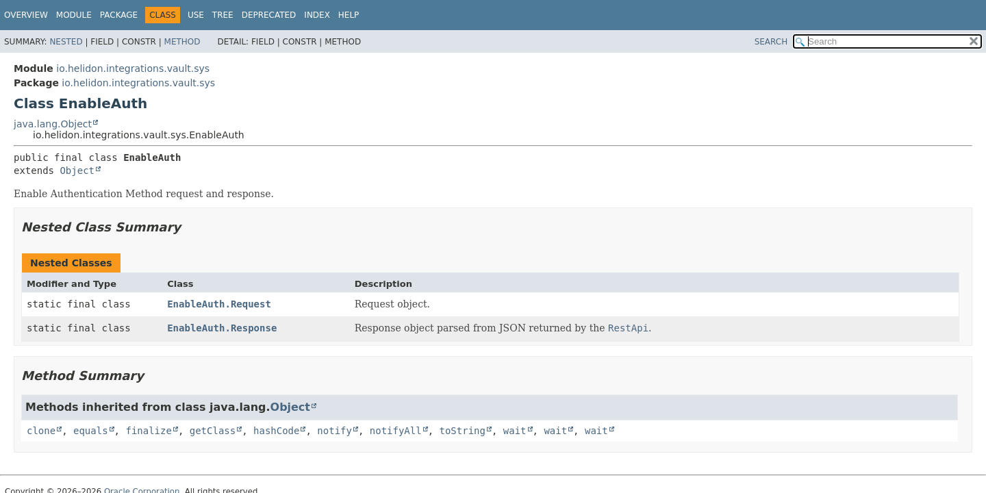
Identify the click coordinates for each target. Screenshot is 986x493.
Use (196, 15)
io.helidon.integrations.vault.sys (133, 68)
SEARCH (771, 42)
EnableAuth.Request (219, 304)
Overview (26, 15)
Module (74, 15)
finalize (148, 430)
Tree (222, 15)
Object (77, 170)
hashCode (276, 430)
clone (41, 430)
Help (348, 15)
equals (90, 430)
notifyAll (396, 430)
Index (317, 15)
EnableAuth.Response (222, 328)
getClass (213, 430)
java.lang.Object (53, 123)
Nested (65, 42)
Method (182, 42)
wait (515, 430)
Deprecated (269, 15)
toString (462, 430)
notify (334, 430)
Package (119, 15)
